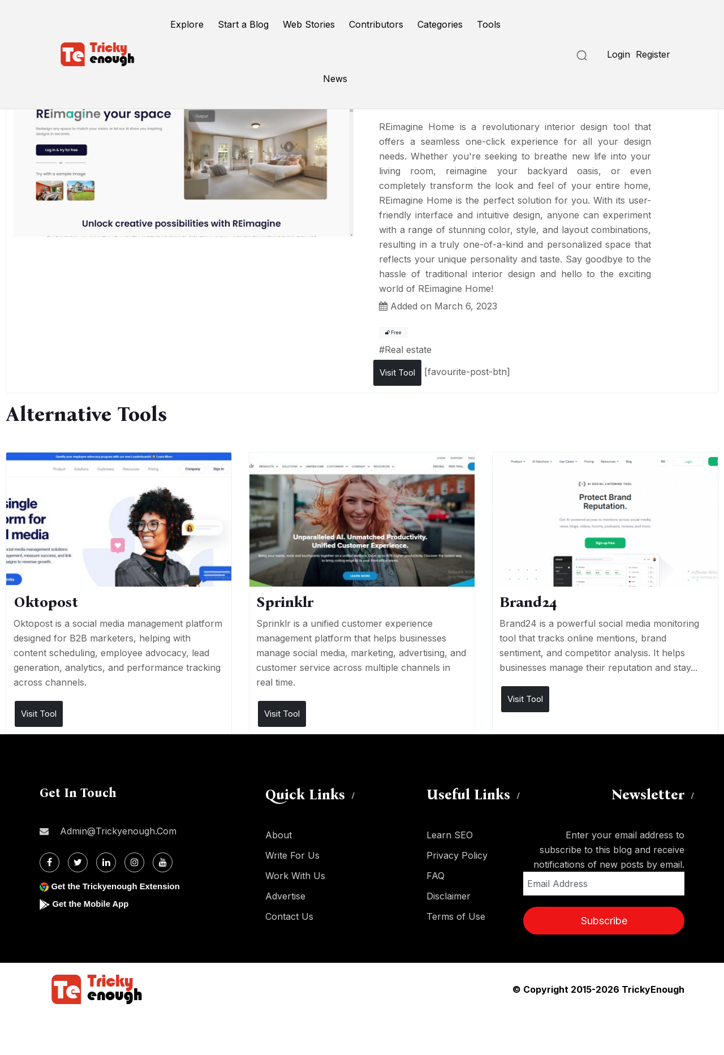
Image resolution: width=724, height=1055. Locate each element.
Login (618, 54)
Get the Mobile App (93, 903)
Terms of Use (455, 916)
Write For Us (292, 855)
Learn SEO (449, 835)
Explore (187, 24)
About (278, 835)
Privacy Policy (457, 855)
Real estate (408, 349)
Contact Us (289, 916)
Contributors (376, 24)
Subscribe (604, 921)
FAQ (435, 875)
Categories (440, 24)
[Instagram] (134, 862)
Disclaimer (448, 896)
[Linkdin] (106, 862)
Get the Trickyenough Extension (120, 886)
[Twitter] (78, 862)
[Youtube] (163, 862)
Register (653, 54)
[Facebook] (49, 862)
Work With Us (295, 875)
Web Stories (309, 24)
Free (393, 332)
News (335, 78)
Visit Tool (397, 372)
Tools (489, 24)
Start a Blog (243, 24)
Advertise (285, 896)
